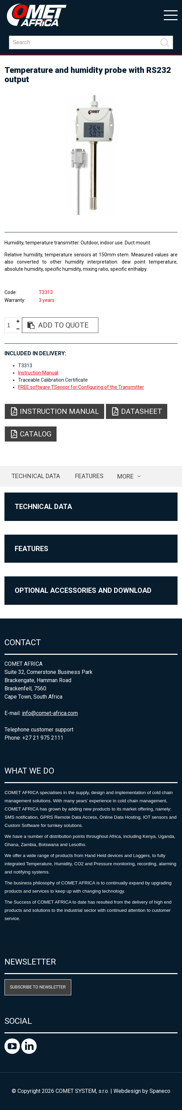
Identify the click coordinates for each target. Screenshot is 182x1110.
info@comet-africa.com (50, 713)
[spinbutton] (11, 325)
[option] (90, 155)
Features (89, 476)
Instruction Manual (38, 372)
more (125, 476)
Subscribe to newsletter (38, 987)
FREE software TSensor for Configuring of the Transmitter (81, 387)
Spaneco (159, 1091)
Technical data (35, 476)
